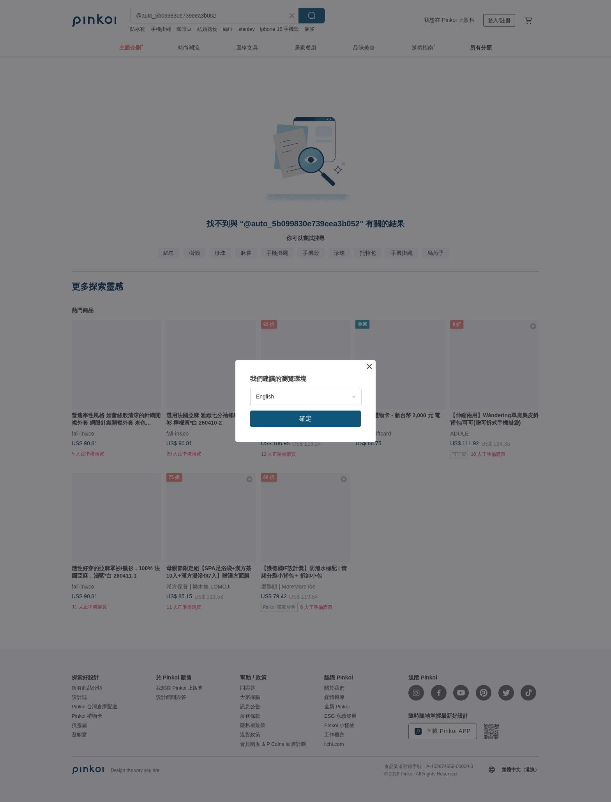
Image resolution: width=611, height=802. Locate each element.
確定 (305, 418)
